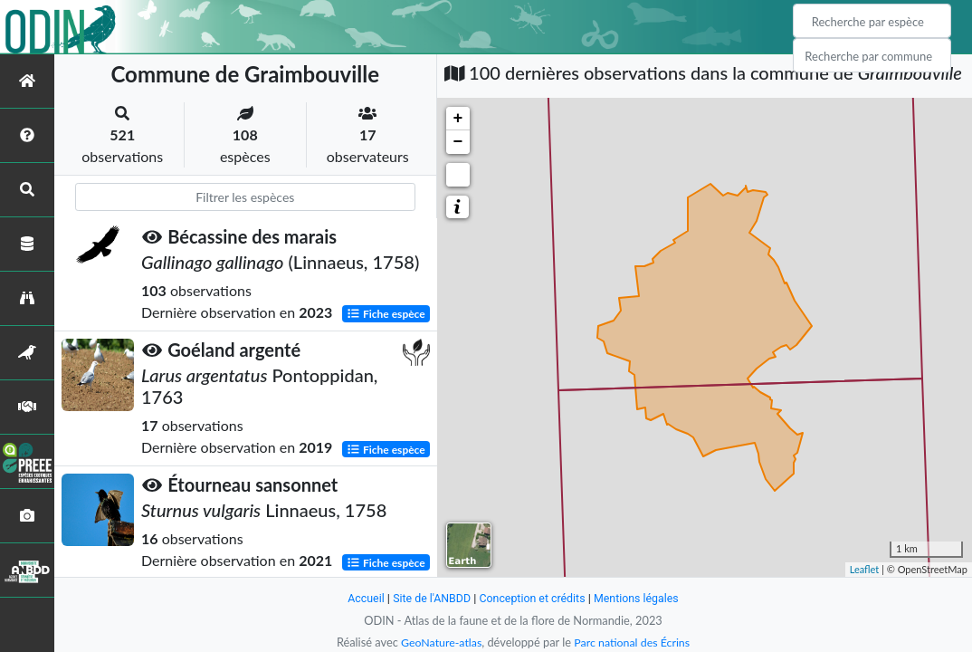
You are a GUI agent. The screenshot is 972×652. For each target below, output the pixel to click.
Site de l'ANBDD (429, 598)
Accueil (361, 598)
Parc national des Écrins (633, 642)
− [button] (458, 142)
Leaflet (865, 569)
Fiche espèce (386, 314)
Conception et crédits (532, 598)
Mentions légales (640, 598)
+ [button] (458, 118)
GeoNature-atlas (439, 642)
